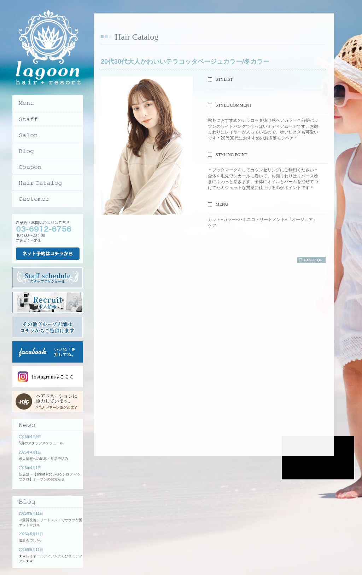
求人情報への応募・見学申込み (43, 459)
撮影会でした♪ (30, 540)
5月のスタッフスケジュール (41, 443)
